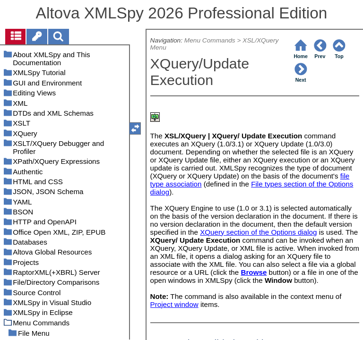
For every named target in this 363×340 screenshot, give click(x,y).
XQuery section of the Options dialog (258, 232)
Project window (174, 304)
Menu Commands (209, 40)
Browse (254, 272)
